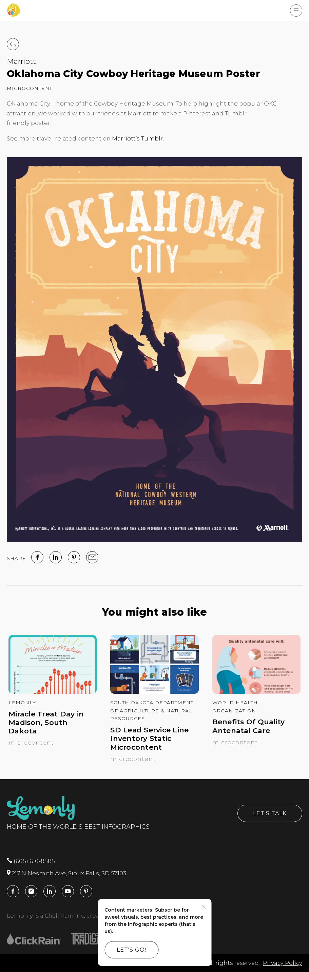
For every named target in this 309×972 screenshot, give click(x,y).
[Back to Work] (13, 44)
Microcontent (29, 88)
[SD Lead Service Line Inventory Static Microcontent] (154, 691)
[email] (92, 557)
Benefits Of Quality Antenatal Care (248, 725)
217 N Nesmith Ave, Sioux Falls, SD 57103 (66, 873)
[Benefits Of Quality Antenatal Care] (256, 691)
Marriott (21, 61)
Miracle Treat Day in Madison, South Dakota (46, 722)
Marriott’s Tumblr (137, 138)
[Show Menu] (296, 10)
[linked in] (56, 557)
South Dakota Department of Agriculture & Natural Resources (151, 710)
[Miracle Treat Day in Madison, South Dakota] (52, 691)
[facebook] (37, 557)
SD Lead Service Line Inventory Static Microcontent (149, 738)
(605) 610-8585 (31, 861)
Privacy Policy (282, 962)
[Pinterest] (74, 557)
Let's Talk (270, 813)
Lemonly (22, 702)
